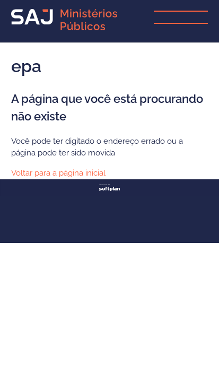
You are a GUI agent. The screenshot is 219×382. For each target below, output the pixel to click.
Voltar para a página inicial (58, 173)
